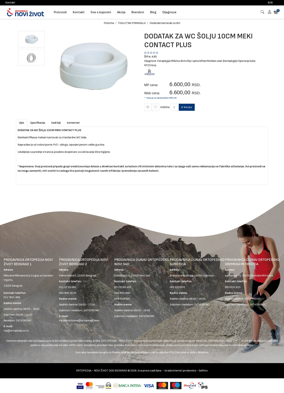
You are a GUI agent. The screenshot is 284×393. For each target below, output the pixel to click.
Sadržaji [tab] (56, 123)
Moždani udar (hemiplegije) (222, 61)
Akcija (121, 12)
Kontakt (10, 2)
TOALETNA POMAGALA (132, 23)
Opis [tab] (21, 123)
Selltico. (203, 371)
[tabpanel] (142, 154)
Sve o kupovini (101, 12)
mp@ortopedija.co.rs (16, 331)
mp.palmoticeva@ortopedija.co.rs (79, 320)
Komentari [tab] (73, 123)
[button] (268, 12)
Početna (109, 23)
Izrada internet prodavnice (180, 371)
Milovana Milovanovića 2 (18, 276)
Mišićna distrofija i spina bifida (188, 61)
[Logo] (25, 12)
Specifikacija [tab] (37, 123)
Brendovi (137, 12)
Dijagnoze (169, 12)
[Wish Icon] (155, 107)
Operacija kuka (246, 61)
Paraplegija (163, 61)
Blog (153, 12)
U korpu (187, 107)
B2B (270, 2)
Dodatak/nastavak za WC (165, 23)
